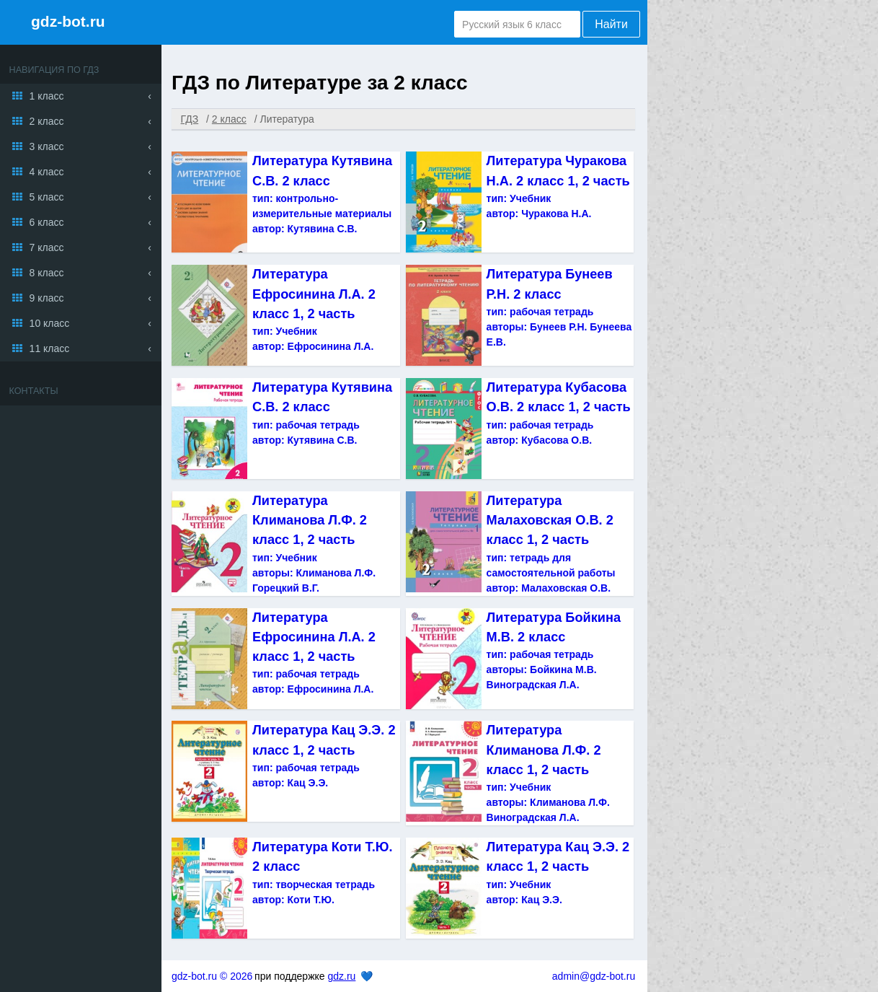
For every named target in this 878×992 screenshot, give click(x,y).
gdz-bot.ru (68, 21)
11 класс (50, 348)
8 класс (47, 272)
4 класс (47, 171)
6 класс (47, 222)
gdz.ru (341, 976)
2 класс (47, 121)
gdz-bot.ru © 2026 (212, 976)
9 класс (47, 298)
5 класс (47, 197)
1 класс (47, 96)
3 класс (47, 146)
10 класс (50, 323)
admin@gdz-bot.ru (593, 976)
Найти (611, 24)
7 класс (47, 247)
